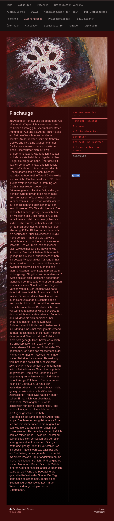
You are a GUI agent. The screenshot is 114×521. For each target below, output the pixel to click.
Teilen (75, 176)
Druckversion (17, 509)
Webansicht (99, 512)
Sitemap (30, 509)
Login (101, 509)
